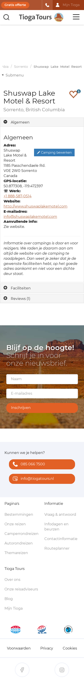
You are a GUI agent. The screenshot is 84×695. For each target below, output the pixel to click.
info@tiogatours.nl (32, 479)
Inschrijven (21, 408)
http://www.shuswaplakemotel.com (35, 206)
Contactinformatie (61, 539)
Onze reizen (15, 524)
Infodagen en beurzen (56, 526)
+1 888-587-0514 (18, 196)
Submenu (15, 75)
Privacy (46, 648)
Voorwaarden (19, 648)
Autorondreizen (18, 543)
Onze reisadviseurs (21, 589)
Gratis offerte (15, 5)
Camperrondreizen (21, 534)
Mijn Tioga (13, 608)
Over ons (12, 579)
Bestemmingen (18, 514)
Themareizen (16, 553)
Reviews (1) (20, 299)
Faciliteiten (21, 288)
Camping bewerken (54, 153)
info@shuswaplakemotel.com (30, 216)
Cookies (70, 648)
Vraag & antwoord (60, 514)
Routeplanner (56, 548)
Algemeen (20, 122)
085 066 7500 (28, 464)
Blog (8, 599)
